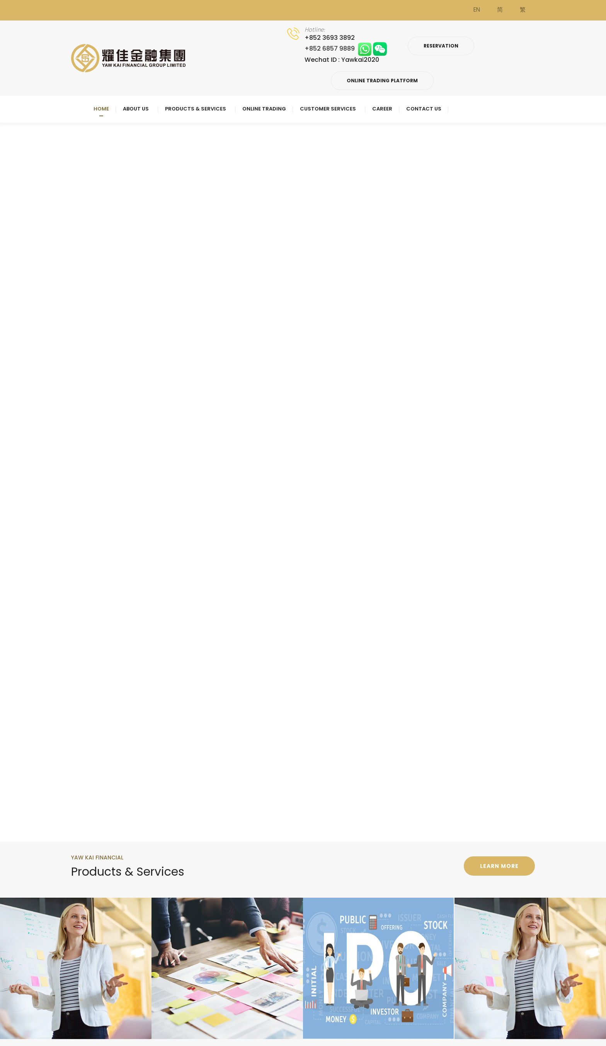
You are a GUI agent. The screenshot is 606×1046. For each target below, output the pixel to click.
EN (476, 10)
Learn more (499, 866)
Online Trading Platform (382, 80)
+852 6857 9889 (346, 48)
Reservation (441, 45)
